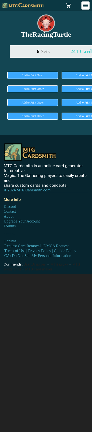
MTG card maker (39, 269)
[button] (85, 5)
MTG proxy (59, 264)
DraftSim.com (35, 264)
